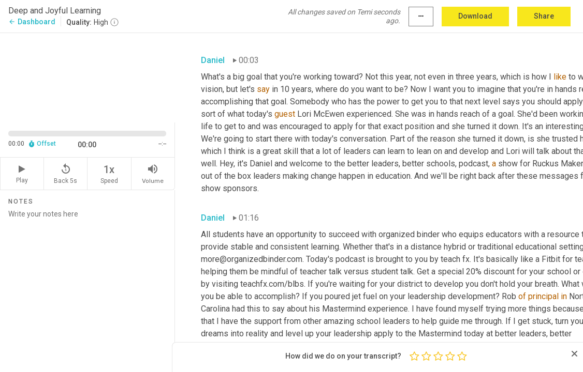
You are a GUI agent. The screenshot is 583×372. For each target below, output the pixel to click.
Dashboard (31, 22)
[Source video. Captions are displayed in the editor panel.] (87, 76)
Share (544, 16)
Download (475, 16)
